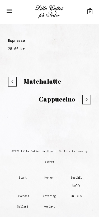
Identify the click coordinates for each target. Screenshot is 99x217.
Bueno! (49, 161)
